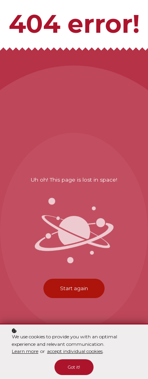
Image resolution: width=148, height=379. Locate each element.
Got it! (74, 367)
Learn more (25, 351)
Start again (74, 288)
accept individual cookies (75, 351)
